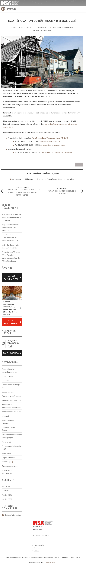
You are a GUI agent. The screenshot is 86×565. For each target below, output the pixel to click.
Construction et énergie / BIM (62, 27)
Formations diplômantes (11, 396)
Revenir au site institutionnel (43, 526)
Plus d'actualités (10, 322)
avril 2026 (6, 486)
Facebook (34, 539)
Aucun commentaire (43, 30)
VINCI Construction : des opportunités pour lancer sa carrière (12, 217)
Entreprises (11, 9)
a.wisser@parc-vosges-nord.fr (53, 145)
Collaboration (7, 376)
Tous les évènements (11, 277)
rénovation (70, 179)
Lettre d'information (13, 515)
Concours (5, 380)
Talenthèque (7, 462)
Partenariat (6, 442)
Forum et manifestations (11, 400)
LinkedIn (45, 539)
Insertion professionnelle (11, 412)
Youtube (41, 539)
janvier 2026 (7, 499)
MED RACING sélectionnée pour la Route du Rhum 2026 (10, 238)
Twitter (37, 539)
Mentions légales (39, 545)
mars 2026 (6, 491)
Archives (36, 551)
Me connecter (50, 562)
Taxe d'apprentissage (10, 466)
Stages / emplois (8, 457)
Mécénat (5, 416)
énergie (40, 179)
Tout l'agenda (11, 353)
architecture (16, 179)
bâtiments (29, 179)
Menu (83, 9)
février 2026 (7, 495)
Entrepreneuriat (8, 392)
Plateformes (7, 453)
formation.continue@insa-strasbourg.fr (57, 152)
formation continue (54, 179)
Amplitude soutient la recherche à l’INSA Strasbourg (10, 227)
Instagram (49, 539)
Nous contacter (38, 548)
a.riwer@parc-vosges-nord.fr (49, 141)
